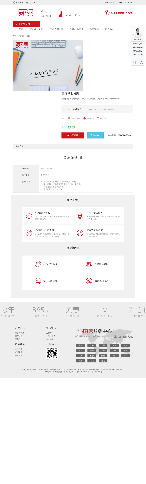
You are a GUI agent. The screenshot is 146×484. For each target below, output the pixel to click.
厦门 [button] (114, 356)
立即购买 (72, 135)
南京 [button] (80, 350)
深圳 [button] (114, 345)
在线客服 (19, 3)
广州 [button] (103, 345)
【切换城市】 (46, 16)
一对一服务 (50, 336)
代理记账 (18, 352)
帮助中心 (128, 3)
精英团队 (18, 336)
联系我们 (109, 29)
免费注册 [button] (118, 3)
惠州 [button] (80, 361)
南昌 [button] (103, 356)
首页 (21, 29)
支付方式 (49, 333)
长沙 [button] (92, 356)
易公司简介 (19, 333)
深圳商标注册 (77, 29)
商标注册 (18, 355)
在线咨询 (95, 135)
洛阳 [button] (92, 361)
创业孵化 (49, 339)
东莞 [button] (125, 356)
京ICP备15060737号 (95, 372)
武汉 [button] (80, 356)
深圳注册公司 (36, 29)
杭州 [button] (125, 345)
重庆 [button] (92, 350)
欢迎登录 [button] (108, 3)
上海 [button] (92, 345)
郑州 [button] (125, 350)
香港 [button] (103, 361)
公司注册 (18, 349)
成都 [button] (103, 350)
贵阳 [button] (114, 350)
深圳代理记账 (56, 29)
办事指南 (94, 29)
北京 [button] (80, 345)
